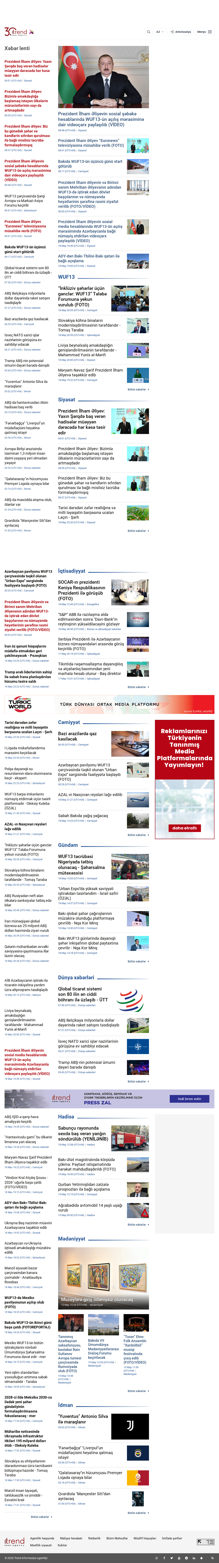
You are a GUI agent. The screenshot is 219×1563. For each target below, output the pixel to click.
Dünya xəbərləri (76, 978)
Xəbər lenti (17, 48)
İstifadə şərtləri (172, 1538)
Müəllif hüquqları (145, 1538)
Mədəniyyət (71, 1239)
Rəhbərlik (94, 1538)
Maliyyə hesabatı (71, 1538)
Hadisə (66, 1117)
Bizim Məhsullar (117, 1538)
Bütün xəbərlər (137, 389)
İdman (65, 1405)
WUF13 (66, 277)
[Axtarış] (149, 32)
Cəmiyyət (69, 722)
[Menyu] (204, 32)
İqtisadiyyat (71, 571)
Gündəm (68, 845)
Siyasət (66, 400)
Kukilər (62, 1545)
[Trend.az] (19, 31)
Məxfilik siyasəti (41, 1545)
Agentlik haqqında (42, 1538)
